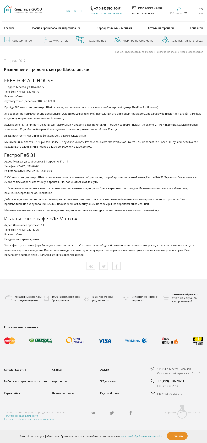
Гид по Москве (109, 393)
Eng (201, 8)
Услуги (104, 369)
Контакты (196, 28)
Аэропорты (59, 381)
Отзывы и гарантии (161, 28)
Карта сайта (12, 393)
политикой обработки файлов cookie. (142, 436)
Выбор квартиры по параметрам (25, 381)
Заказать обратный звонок (107, 13)
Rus (201, 13)
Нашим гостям (61, 393)
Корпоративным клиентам (114, 28)
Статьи (57, 369)
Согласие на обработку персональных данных (29, 419)
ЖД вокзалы (108, 381)
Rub (67, 10)
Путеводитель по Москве (139, 51)
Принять (177, 436)
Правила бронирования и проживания (56, 28)
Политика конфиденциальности (21, 415)
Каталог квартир (15, 369)
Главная (9, 28)
